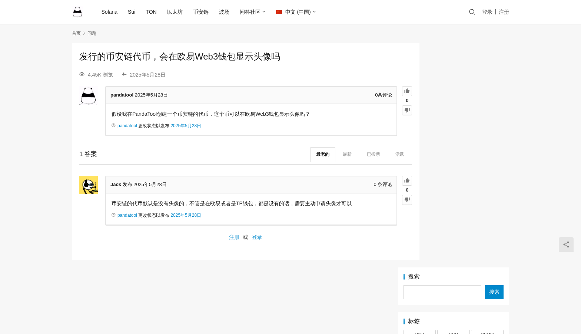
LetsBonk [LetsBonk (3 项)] (420, 132)
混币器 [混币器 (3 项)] (453, 199)
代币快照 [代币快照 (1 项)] (420, 188)
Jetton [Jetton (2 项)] (487, 121)
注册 (504, 12)
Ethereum (249, 298)
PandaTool (355, 310)
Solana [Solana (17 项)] (419, 166)
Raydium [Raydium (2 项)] (487, 155)
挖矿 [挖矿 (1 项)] (419, 199)
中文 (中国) (293, 12)
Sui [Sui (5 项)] (453, 166)
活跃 (370, 154)
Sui (132, 12)
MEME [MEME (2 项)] (419, 143)
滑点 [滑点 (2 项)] (487, 199)
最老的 (294, 154)
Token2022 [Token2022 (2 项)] (487, 166)
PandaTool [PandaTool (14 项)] (487, 143)
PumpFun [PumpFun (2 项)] (453, 155)
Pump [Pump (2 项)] (419, 155)
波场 (224, 12)
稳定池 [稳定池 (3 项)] (419, 210)
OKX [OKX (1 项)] (453, 143)
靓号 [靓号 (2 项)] (487, 210)
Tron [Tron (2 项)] (487, 177)
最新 (318, 154)
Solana (110, 12)
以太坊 (175, 12)
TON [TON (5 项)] (419, 177)
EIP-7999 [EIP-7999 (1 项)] (420, 121)
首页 (76, 33)
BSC (301, 298)
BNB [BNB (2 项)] (419, 110)
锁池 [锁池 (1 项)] (453, 210)
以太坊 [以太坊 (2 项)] (453, 188)
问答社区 (250, 12)
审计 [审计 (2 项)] (487, 188)
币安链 (201, 12)
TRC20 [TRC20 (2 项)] (453, 177)
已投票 (344, 154)
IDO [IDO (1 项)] (453, 121)
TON (151, 12)
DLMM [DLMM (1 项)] (487, 110)
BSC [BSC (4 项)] (453, 110)
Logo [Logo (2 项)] (454, 132)
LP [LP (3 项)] (487, 132)
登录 (487, 12)
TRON (342, 298)
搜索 (414, 52)
